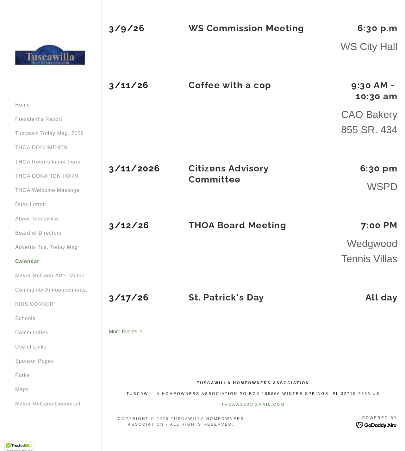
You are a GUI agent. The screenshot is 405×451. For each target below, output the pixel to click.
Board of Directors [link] (38, 233)
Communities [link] (31, 332)
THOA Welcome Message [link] (47, 190)
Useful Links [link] (31, 346)
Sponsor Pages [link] (34, 361)
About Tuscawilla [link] (36, 218)
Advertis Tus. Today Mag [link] (46, 247)
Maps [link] (22, 389)
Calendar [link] (27, 261)
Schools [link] (25, 318)
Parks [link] (22, 375)
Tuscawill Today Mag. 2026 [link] (49, 133)
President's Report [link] (38, 119)
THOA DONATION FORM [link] (47, 176)
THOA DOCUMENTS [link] (41, 147)
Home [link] (22, 105)
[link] (50, 53)
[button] (126, 332)
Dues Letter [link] (30, 204)
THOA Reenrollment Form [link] (48, 161)
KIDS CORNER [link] (34, 304)
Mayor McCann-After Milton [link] (50, 275)
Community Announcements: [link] (51, 290)
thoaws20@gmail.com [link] (253, 404)
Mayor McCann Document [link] (48, 403)
